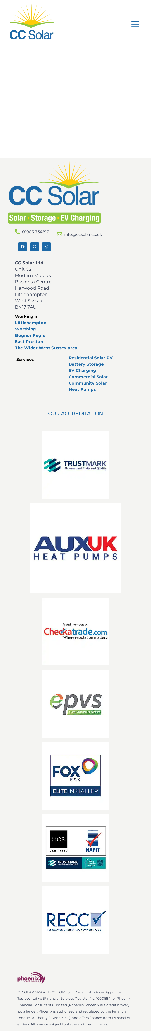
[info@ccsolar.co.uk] (59, 234)
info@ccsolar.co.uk (83, 234)
